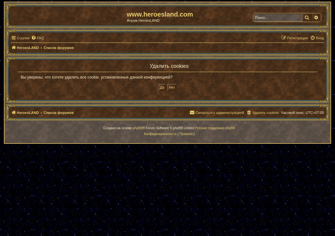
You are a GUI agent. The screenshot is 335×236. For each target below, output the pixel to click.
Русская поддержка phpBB (215, 128)
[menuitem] (37, 38)
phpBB (138, 128)
